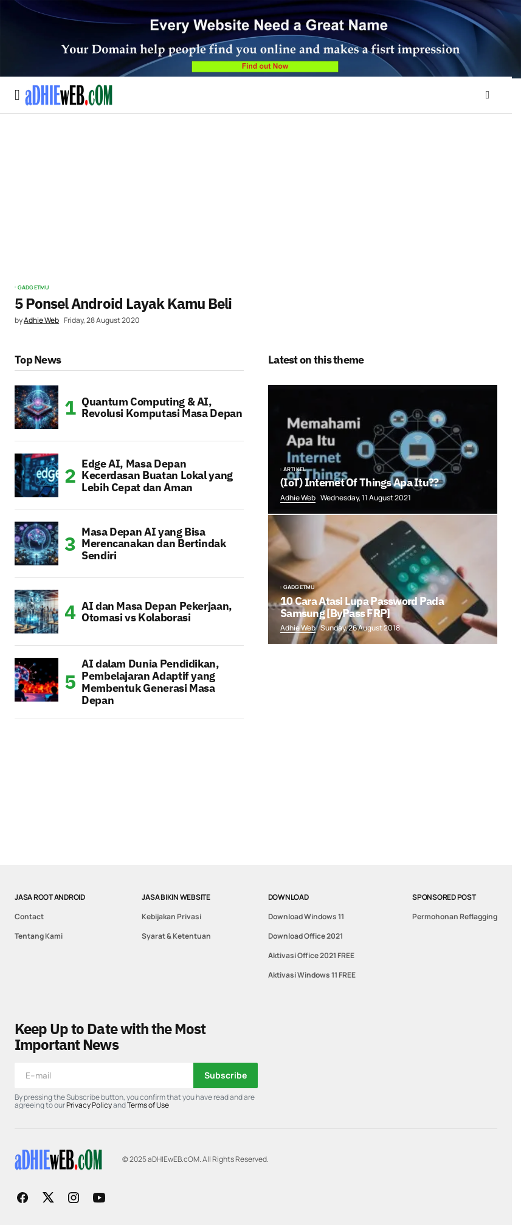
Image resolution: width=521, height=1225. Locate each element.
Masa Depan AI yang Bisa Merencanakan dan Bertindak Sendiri (153, 544)
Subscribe (225, 1075)
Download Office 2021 (305, 936)
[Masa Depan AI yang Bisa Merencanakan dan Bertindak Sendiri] (36, 543)
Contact (29, 916)
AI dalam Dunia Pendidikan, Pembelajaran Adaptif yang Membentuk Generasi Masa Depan (150, 682)
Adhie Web (298, 497)
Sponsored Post (444, 897)
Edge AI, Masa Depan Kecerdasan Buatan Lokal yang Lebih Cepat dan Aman (157, 476)
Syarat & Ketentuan (176, 936)
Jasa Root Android (50, 897)
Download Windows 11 (306, 916)
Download (288, 897)
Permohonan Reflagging (454, 916)
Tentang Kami (39, 936)
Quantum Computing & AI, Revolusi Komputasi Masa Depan (162, 408)
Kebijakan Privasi (171, 916)
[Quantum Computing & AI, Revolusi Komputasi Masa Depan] (36, 407)
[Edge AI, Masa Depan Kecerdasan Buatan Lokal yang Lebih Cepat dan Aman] (36, 475)
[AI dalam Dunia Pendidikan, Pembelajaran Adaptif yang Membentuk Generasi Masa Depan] (36, 680)
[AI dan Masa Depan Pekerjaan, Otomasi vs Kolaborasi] (36, 611)
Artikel (294, 469)
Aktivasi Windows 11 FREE (312, 975)
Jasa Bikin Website (176, 897)
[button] (17, 95)
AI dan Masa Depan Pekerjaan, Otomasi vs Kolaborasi (156, 612)
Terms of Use (148, 1105)
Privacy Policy (89, 1105)
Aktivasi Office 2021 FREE (311, 955)
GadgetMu (33, 288)
